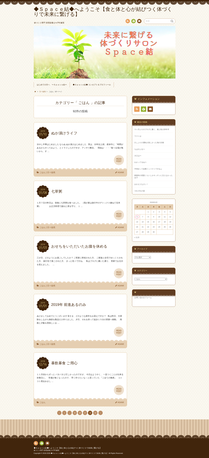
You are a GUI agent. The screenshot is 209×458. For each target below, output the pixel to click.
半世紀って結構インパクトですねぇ (148, 169)
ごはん (42, 172)
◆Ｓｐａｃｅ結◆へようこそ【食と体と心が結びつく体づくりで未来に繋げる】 (67, 448)
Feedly (133, 21)
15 (75, 413)
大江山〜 (137, 156)
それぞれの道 (139, 191)
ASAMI (121, 172)
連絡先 (139, 21)
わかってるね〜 (140, 162)
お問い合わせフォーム (143, 298)
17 (85, 413)
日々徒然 (51, 172)
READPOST (119, 160)
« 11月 (136, 237)
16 (80, 413)
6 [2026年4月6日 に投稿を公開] (137, 217)
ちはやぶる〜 (139, 149)
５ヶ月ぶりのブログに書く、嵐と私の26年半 (151, 129)
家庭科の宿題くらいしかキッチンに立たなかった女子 (153, 176)
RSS (127, 21)
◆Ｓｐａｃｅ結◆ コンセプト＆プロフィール (92, 85)
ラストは (137, 136)
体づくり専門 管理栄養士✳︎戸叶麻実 (46, 450)
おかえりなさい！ (141, 184)
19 (95, 413)
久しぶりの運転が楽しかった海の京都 (149, 143)
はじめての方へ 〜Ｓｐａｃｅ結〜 (52, 85)
